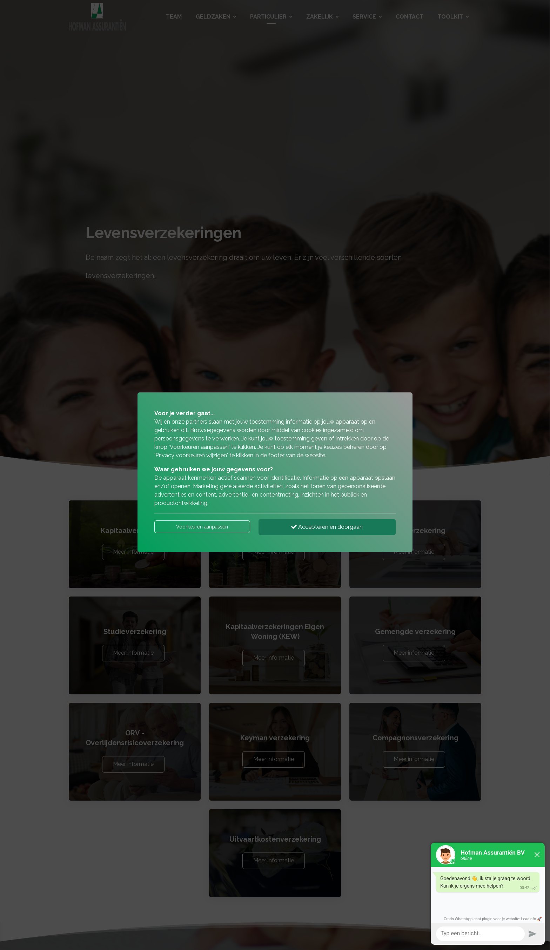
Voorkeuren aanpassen (202, 527)
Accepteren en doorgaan (327, 527)
